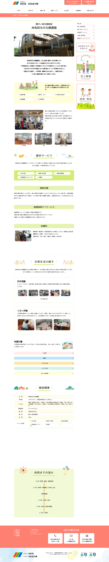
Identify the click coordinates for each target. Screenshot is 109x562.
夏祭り (44, 358)
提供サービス (54, 10)
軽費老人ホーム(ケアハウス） (83, 38)
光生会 (14, 15)
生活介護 (22, 173)
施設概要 (22, 99)
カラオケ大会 (45, 363)
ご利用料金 (41, 99)
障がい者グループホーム (82, 29)
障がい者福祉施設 (81, 26)
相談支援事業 (59, 173)
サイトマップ (35, 531)
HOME (18, 10)
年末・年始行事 (44, 373)
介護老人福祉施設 (81, 35)
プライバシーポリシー (37, 534)
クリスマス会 (45, 368)
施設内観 (22, 95)
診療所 (39, 177)
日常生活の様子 (60, 95)
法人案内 (66, 10)
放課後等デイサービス (26, 177)
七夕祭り (45, 353)
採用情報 (78, 10)
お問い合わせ (90, 10)
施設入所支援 (41, 173)
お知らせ (30, 10)
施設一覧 (42, 10)
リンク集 (34, 532)
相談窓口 (17, 532)
